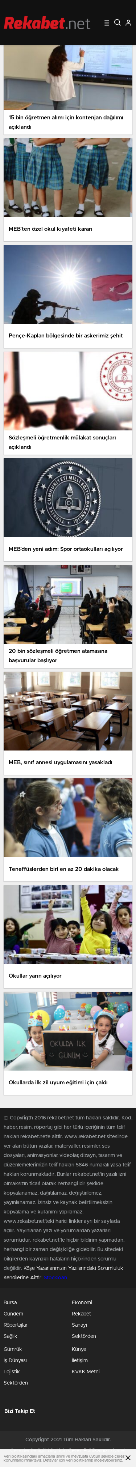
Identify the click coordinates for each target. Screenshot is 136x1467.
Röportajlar (16, 1325)
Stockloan (55, 1277)
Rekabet (81, 1314)
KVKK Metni (86, 1371)
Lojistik (12, 1371)
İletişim (80, 1360)
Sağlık (10, 1336)
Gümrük (13, 1349)
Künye (79, 1349)
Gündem (13, 1314)
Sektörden (84, 1336)
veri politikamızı (79, 1460)
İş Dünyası (15, 1360)
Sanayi (79, 1325)
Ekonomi (82, 1302)
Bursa (10, 1302)
